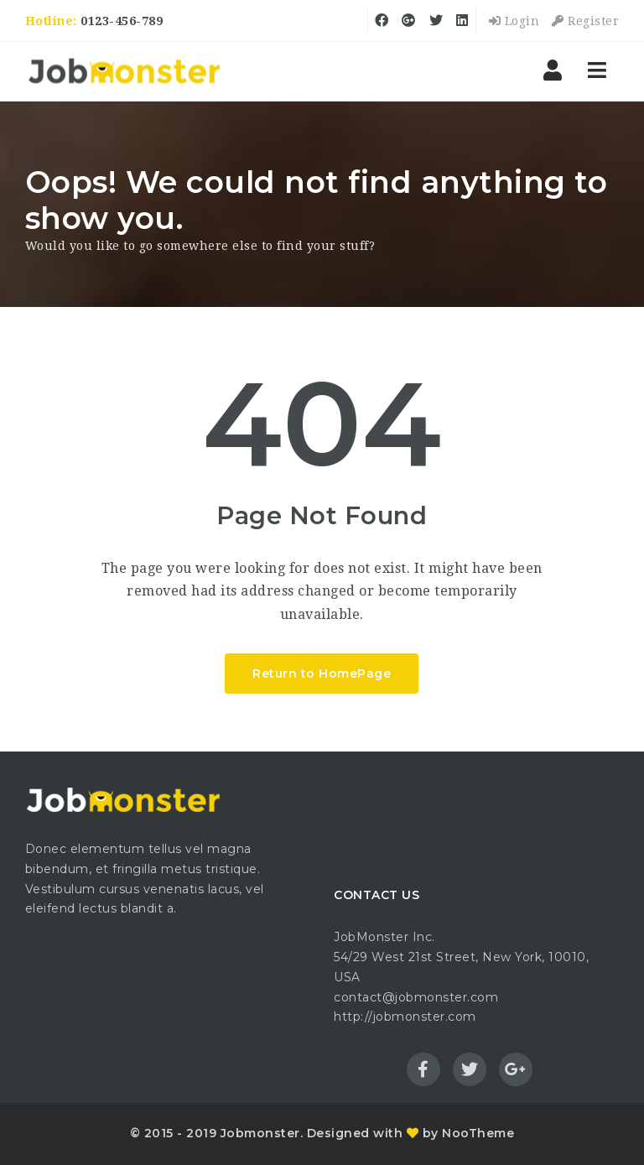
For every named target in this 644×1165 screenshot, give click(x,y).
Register (585, 21)
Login (514, 21)
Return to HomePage (321, 673)
